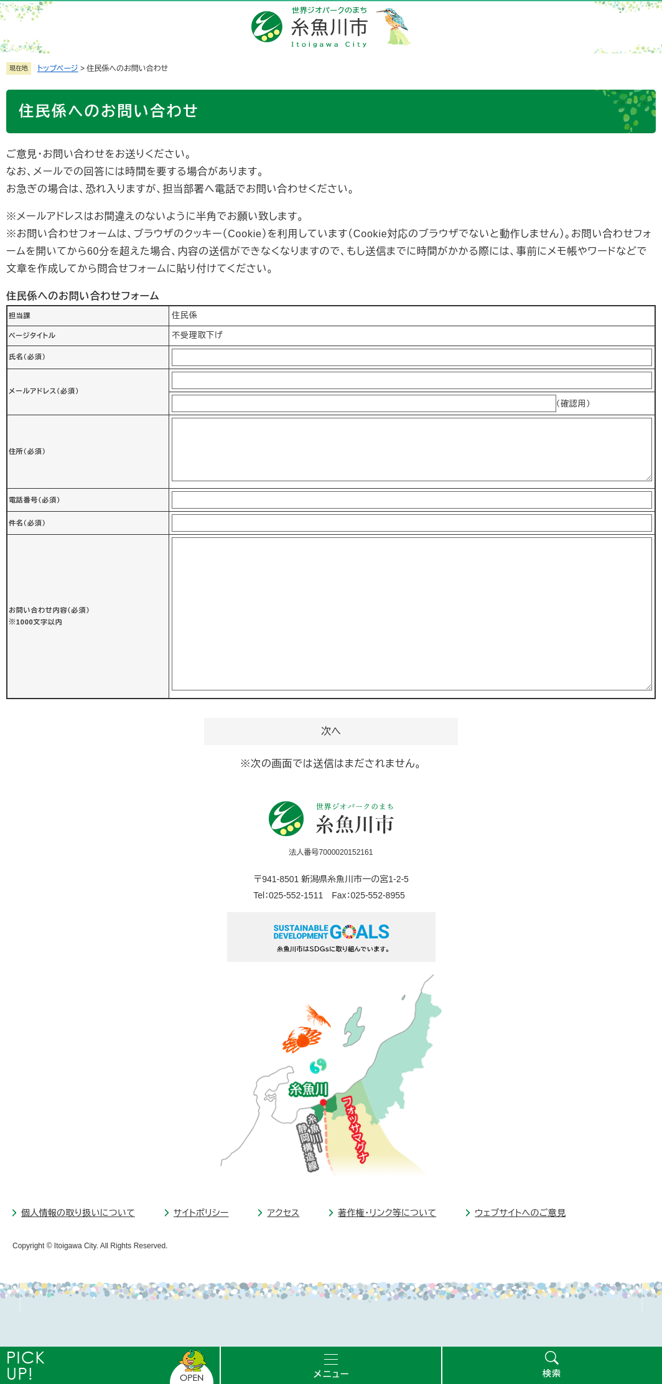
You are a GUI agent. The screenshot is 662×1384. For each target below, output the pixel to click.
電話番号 (34, 500)
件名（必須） (27, 523)
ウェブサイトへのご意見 (520, 1213)
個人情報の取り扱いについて (78, 1213)
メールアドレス (44, 391)
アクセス (283, 1213)
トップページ (57, 68)
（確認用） (573, 403)
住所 (27, 451)
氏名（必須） (27, 356)
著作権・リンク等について (387, 1213)
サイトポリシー (201, 1213)
